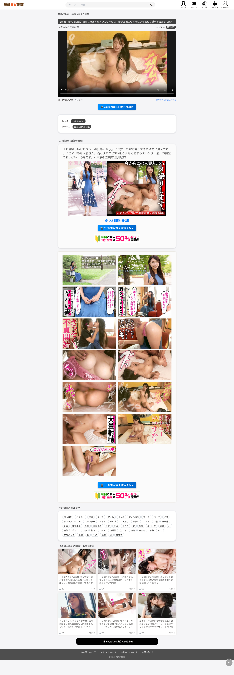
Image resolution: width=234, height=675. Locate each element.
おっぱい (68, 516)
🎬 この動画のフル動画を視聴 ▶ (117, 106)
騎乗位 (119, 534)
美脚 (80, 534)
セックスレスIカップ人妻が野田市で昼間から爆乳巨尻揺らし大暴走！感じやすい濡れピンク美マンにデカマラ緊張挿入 (76, 623)
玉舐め (142, 530)
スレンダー (90, 521)
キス (166, 516)
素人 (160, 530)
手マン (75, 530)
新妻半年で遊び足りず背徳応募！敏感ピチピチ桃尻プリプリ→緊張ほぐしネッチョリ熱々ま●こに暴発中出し (156, 623)
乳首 (66, 525)
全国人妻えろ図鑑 (82, 126)
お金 (91, 516)
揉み (103, 530)
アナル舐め (134, 516)
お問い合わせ (147, 652)
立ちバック (69, 534)
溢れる (123, 530)
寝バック (151, 525)
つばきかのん (78, 121)
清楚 (133, 530)
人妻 (108, 525)
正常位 (113, 530)
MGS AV (170, 27)
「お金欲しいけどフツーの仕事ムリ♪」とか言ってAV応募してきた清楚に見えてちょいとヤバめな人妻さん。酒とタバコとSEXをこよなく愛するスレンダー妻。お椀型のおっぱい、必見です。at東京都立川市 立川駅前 (117, 153)
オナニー (80, 516)
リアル (146, 521)
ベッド (102, 521)
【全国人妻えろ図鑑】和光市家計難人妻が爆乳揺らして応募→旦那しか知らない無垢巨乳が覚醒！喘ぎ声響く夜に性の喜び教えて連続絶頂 (76, 580)
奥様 (141, 525)
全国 (87, 525)
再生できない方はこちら (166, 100)
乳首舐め (76, 525)
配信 (103, 534)
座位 (66, 530)
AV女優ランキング (88, 652)
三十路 (165, 521)
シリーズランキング (108, 652)
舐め (95, 534)
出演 (116, 525)
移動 (152, 530)
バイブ (113, 521)
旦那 (85, 530)
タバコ (100, 516)
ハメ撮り (124, 521)
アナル (111, 516)
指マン (94, 530)
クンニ (121, 516)
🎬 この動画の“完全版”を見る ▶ (117, 228)
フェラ (146, 516)
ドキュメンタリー (72, 521)
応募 (162, 525)
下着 (156, 521)
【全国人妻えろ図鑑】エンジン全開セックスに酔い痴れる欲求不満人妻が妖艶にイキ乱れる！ (156, 580)
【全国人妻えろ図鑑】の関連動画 (117, 641)
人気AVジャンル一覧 (129, 652)
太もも (125, 525)
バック (157, 516)
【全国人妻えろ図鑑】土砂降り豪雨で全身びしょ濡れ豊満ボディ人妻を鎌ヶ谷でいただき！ (116, 580)
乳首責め (97, 525)
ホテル (136, 521)
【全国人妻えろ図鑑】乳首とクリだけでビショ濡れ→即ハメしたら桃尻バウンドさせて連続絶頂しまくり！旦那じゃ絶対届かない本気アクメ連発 (116, 623)
